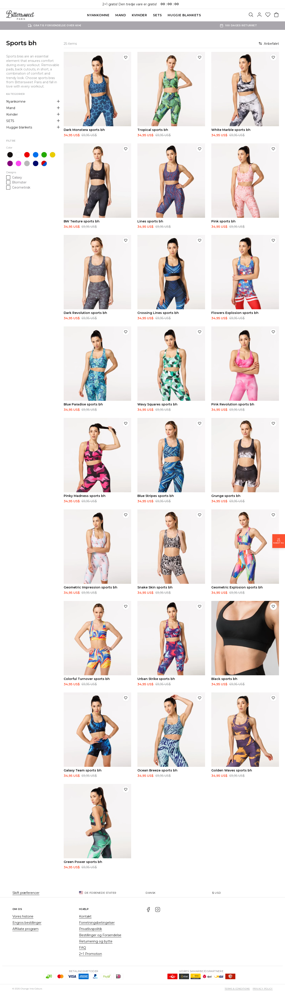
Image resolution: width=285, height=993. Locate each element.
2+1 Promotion (90, 954)
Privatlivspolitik (90, 929)
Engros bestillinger (26, 923)
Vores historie (22, 916)
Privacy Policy (263, 988)
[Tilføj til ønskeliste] (125, 57)
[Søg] (251, 15)
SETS (157, 15)
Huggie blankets (184, 15)
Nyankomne (98, 15)
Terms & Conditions (237, 988)
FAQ (82, 948)
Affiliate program (25, 929)
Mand (120, 15)
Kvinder (139, 15)
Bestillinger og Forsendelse (100, 935)
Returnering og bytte (95, 941)
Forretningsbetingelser (97, 923)
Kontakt (85, 916)
